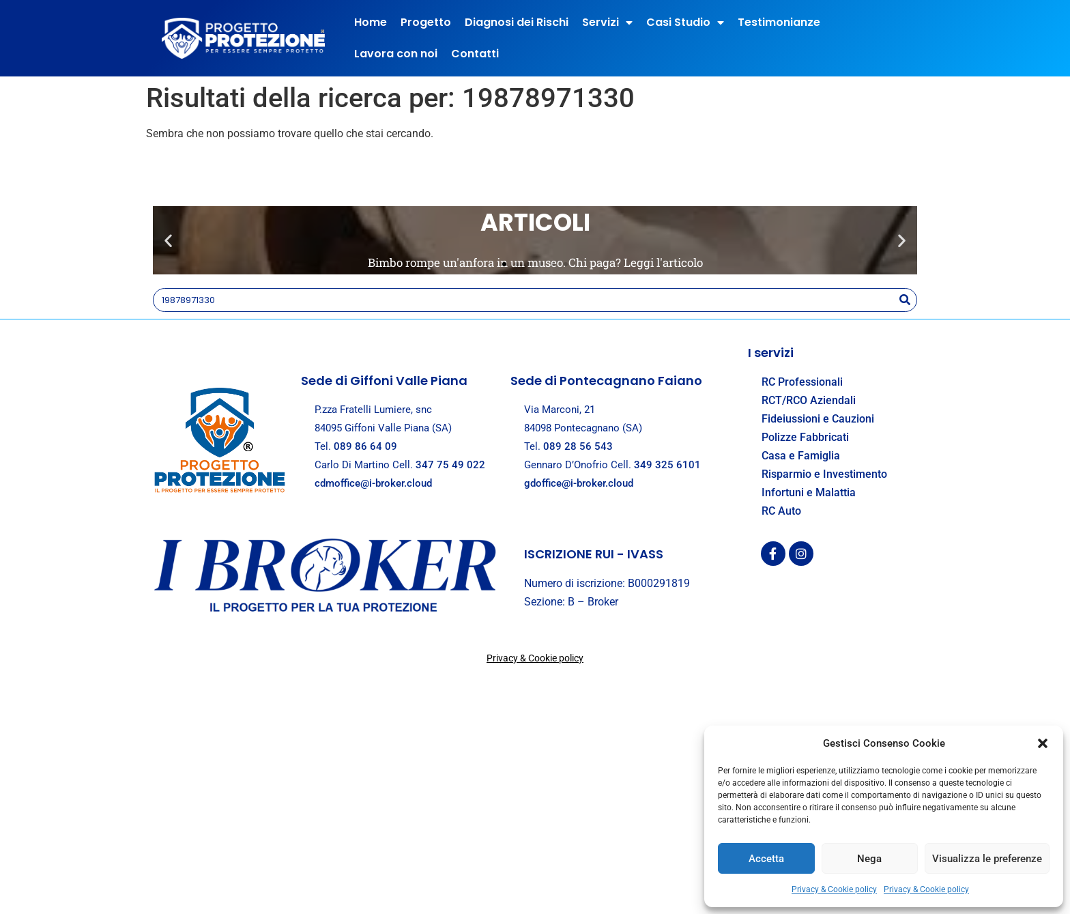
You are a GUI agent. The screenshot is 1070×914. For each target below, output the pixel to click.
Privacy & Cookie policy (834, 889)
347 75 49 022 (450, 465)
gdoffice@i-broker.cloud (578, 483)
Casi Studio (685, 22)
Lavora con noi (395, 53)
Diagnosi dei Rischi (516, 22)
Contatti (475, 53)
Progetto (426, 22)
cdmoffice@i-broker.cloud (373, 483)
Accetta (766, 859)
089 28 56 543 (578, 446)
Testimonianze (779, 22)
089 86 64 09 (365, 446)
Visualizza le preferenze (987, 859)
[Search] (904, 300)
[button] (1043, 743)
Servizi (607, 22)
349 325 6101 (667, 465)
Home (370, 22)
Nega (869, 859)
